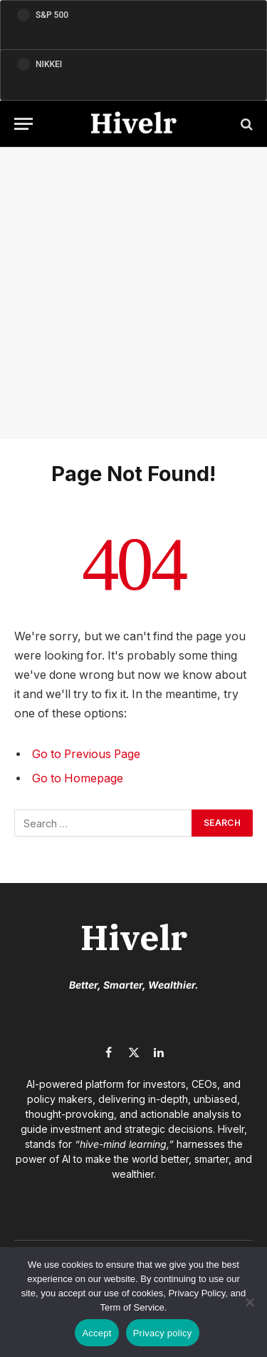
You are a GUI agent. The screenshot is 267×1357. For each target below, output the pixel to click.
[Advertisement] (133, 293)
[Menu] (23, 124)
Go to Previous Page (86, 754)
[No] (249, 1302)
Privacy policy (162, 1333)
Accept (96, 1333)
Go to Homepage (77, 778)
